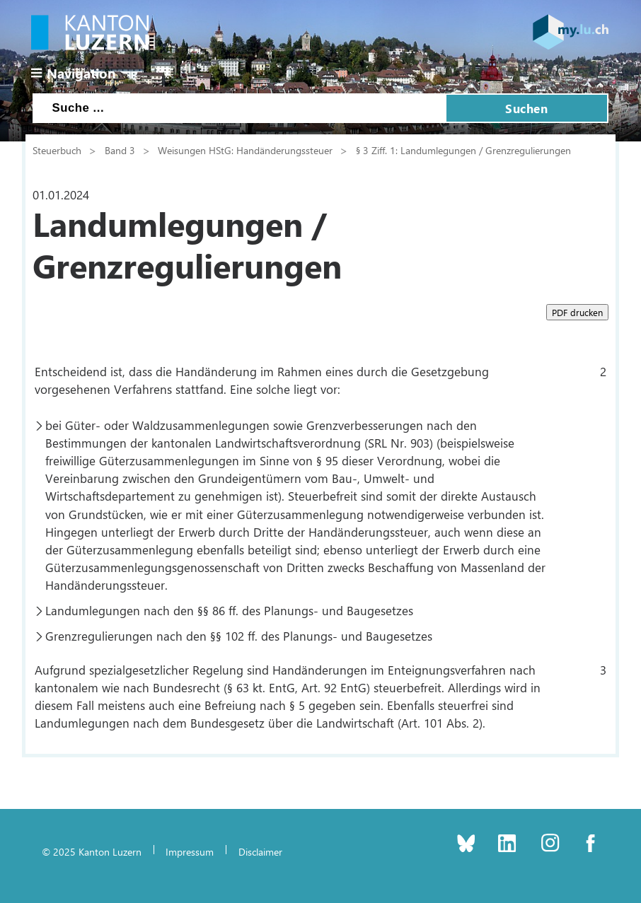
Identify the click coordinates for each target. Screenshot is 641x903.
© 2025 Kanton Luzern (92, 851)
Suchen (526, 108)
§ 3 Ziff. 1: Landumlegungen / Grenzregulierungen (463, 150)
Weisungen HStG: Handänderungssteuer (245, 150)
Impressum (190, 851)
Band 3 (120, 150)
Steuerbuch (57, 150)
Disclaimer (260, 851)
